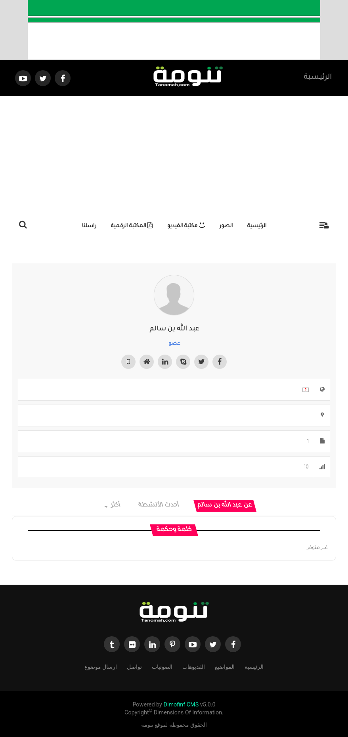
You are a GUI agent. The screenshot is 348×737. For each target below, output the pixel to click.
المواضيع (225, 666)
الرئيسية (318, 78)
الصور (226, 226)
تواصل (134, 666)
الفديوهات (193, 666)
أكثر (112, 505)
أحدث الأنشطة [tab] (159, 505)
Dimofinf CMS (181, 704)
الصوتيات (162, 666)
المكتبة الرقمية (132, 226)
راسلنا (89, 226)
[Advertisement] (174, 155)
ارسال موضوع (100, 666)
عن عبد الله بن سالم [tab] (225, 505)
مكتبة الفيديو (186, 226)
